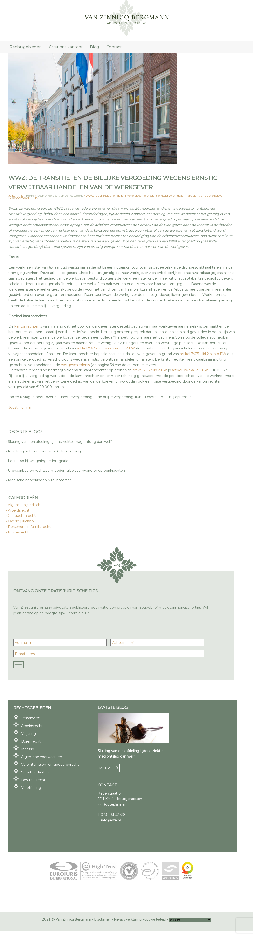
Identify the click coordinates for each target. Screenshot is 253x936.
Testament (30, 718)
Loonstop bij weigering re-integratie (38, 461)
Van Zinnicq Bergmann (126, 18)
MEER (108, 768)
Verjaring (28, 733)
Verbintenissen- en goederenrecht (50, 764)
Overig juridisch (21, 521)
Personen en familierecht (29, 527)
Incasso (27, 749)
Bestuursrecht (33, 780)
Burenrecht (31, 741)
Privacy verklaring (128, 919)
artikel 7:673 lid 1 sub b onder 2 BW (106, 348)
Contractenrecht (22, 515)
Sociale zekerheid (36, 772)
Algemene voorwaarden (41, 757)
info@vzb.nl (111, 820)
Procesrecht (18, 532)
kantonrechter (26, 326)
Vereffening (31, 788)
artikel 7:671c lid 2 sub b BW (203, 354)
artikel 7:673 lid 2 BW (149, 370)
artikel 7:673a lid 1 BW (190, 370)
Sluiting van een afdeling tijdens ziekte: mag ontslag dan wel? (60, 441)
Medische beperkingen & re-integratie (40, 480)
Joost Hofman (20, 407)
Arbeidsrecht (18, 510)
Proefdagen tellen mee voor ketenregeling (44, 451)
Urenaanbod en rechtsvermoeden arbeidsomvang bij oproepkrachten (66, 470)
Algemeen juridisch (24, 505)
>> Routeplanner (112, 804)
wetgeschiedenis (75, 365)
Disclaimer (102, 919)
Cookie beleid (155, 919)
